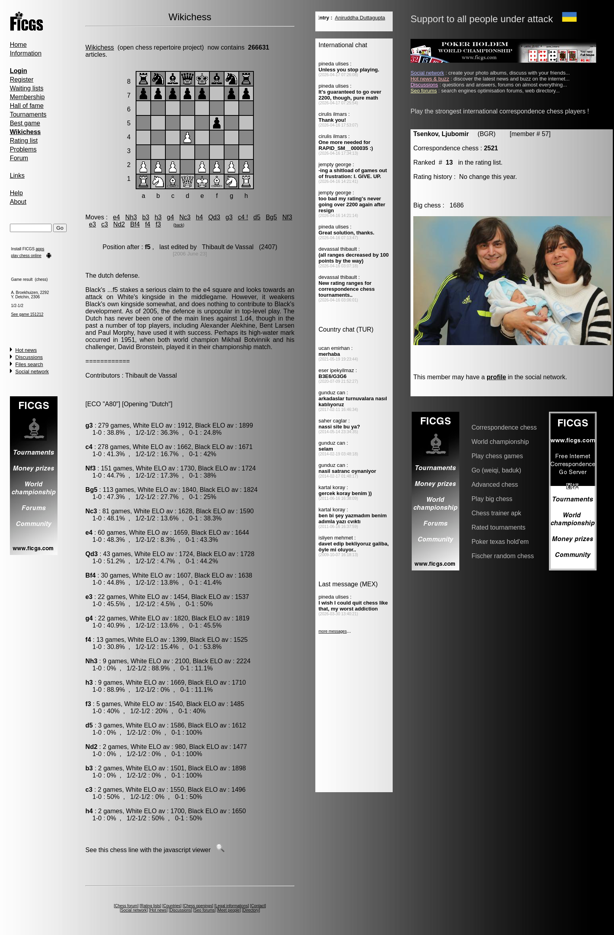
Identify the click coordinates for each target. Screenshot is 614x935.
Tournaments (28, 114)
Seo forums (204, 910)
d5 (257, 217)
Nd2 (119, 224)
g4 (170, 217)
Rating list (24, 140)
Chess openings (198, 906)
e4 (116, 217)
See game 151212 (27, 314)
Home (18, 44)
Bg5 (271, 217)
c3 (104, 224)
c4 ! (243, 217)
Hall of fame (27, 105)
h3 (158, 217)
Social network (32, 371)
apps (40, 249)
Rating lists (150, 906)
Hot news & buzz (430, 79)
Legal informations (231, 906)
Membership (27, 97)
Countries (171, 906)
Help (16, 193)
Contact (258, 906)
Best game (25, 123)
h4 (199, 217)
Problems (23, 149)
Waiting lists (27, 88)
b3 (146, 217)
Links (17, 175)
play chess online (26, 255)
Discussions (29, 357)
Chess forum (126, 906)
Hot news (26, 350)
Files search (29, 364)
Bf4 (135, 224)
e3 (92, 224)
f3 (158, 224)
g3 (228, 217)
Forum (19, 158)
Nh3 (131, 217)
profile (496, 377)
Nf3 (287, 217)
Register (22, 79)
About (18, 201)
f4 (147, 224)
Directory (251, 910)
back (179, 225)
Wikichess (99, 47)
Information (26, 53)
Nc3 (184, 217)
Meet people (229, 910)
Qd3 (214, 217)
